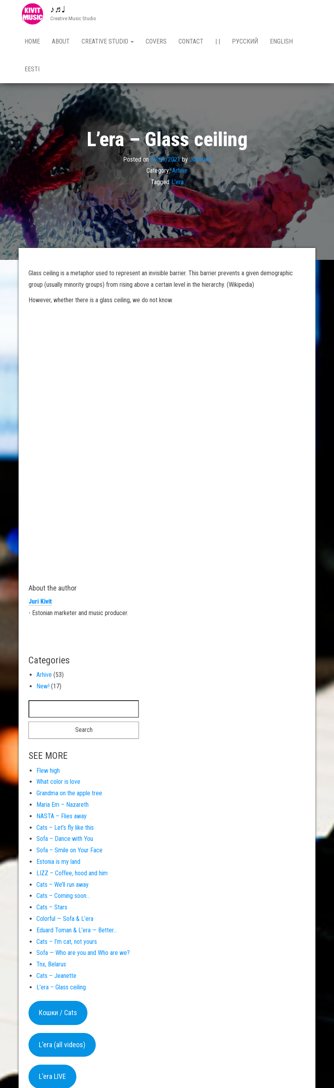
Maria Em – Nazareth (62, 806)
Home (32, 41)
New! (42, 688)
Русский (245, 41)
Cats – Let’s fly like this (65, 829)
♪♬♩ (57, 9)
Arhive (180, 172)
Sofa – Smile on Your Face (69, 852)
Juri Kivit (200, 160)
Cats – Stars (51, 909)
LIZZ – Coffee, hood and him (72, 874)
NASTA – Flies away (61, 817)
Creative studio (108, 41)
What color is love (58, 783)
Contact (190, 41)
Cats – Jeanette (56, 977)
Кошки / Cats (58, 1014)
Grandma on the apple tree (69, 794)
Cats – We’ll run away (62, 886)
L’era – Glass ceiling (61, 989)
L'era (177, 183)
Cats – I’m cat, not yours (66, 943)
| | (217, 41)
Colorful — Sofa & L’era (64, 920)
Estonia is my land (58, 863)
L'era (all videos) (62, 1046)
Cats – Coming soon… (63, 897)
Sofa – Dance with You (64, 840)
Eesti (32, 69)
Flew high (48, 772)
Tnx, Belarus (51, 966)
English (281, 41)
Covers (156, 41)
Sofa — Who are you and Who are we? (83, 954)
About (61, 41)
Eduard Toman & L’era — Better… (76, 932)
